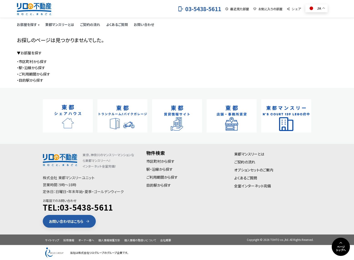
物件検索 (155, 153)
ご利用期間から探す (161, 177)
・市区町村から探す (32, 61)
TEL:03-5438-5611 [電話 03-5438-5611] (78, 207)
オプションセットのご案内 (253, 170)
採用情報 (68, 240)
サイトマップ (52, 240)
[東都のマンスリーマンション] (34, 9)
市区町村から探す (160, 161)
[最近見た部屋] (237, 8)
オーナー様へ (86, 240)
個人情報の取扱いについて (140, 240)
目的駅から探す (158, 185)
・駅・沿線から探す (31, 67)
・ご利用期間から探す (33, 74)
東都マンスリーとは (59, 24)
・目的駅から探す (30, 80)
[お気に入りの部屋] (268, 8)
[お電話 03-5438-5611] (199, 9)
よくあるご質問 (117, 24)
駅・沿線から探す (159, 169)
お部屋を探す (27, 24)
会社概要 (165, 240)
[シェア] (294, 8)
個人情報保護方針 (109, 240)
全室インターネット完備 (252, 186)
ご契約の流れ (90, 24)
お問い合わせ (144, 24)
